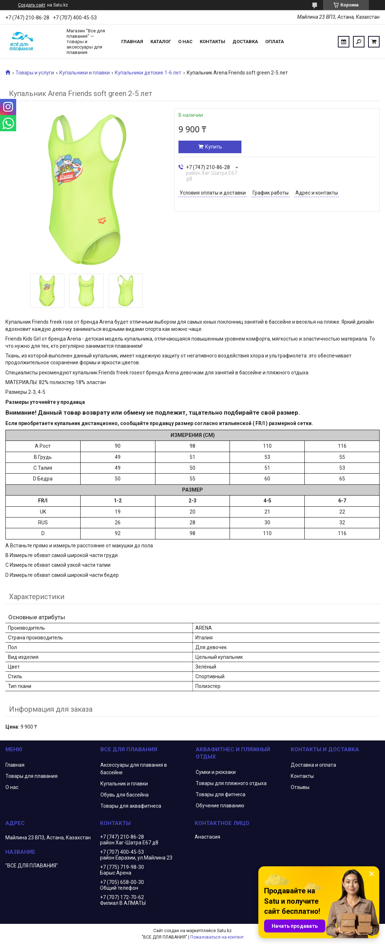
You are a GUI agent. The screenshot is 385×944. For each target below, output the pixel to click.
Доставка (245, 41)
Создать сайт (31, 5)
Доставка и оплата (313, 765)
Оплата (274, 41)
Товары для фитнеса (220, 794)
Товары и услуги (34, 73)
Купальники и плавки (84, 73)
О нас (185, 41)
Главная (132, 41)
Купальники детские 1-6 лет (148, 73)
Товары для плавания (31, 776)
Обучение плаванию (220, 805)
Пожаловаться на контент (217, 937)
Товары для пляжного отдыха (231, 783)
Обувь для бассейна (124, 795)
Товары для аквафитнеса (130, 806)
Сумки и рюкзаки (216, 772)
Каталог (160, 41)
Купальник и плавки (124, 783)
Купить (213, 147)
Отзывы (300, 787)
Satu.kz (224, 930)
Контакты (212, 41)
